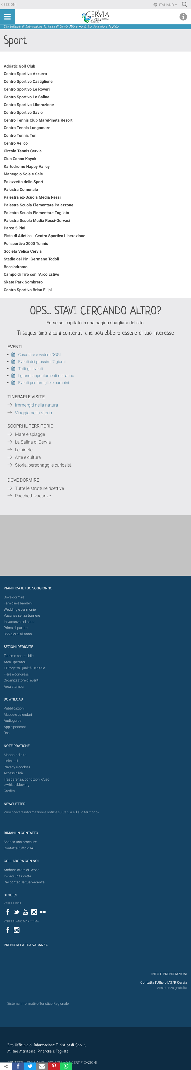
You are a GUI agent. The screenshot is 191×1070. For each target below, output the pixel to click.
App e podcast (15, 727)
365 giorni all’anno (18, 634)
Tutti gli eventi (27, 368)
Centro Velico (16, 143)
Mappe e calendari (18, 714)
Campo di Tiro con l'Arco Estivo (31, 274)
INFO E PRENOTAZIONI (169, 974)
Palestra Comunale (21, 189)
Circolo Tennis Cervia (23, 151)
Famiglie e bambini (18, 603)
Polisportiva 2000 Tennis (26, 243)
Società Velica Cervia (23, 251)
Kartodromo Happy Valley (27, 166)
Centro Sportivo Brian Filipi (28, 289)
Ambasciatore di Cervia (21, 870)
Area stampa (14, 686)
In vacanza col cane (19, 622)
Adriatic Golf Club (19, 66)
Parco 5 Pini (14, 228)
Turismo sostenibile (18, 656)
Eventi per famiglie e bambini (40, 382)
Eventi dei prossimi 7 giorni (42, 361)
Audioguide (12, 721)
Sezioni (9, 5)
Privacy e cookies (17, 767)
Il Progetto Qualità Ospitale (24, 668)
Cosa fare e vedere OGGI (36, 354)
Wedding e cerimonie (20, 609)
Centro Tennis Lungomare (27, 127)
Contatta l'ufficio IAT (19, 848)
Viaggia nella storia (34, 412)
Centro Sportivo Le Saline (26, 97)
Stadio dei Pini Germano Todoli (31, 259)
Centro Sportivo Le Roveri (27, 89)
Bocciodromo (15, 266)
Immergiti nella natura (36, 405)
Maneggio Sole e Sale (23, 174)
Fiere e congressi (16, 674)
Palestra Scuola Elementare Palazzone (38, 205)
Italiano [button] (167, 5)
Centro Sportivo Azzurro (25, 73)
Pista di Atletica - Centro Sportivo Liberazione (44, 235)
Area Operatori (15, 662)
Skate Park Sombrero (23, 282)
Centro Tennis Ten (20, 135)
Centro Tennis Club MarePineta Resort (38, 120)
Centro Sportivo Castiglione (28, 81)
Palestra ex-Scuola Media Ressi (32, 197)
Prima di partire (15, 628)
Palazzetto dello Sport (23, 181)
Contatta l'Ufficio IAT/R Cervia (163, 982)
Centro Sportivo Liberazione (29, 104)
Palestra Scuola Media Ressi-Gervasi (37, 220)
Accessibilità (13, 773)
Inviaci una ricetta (17, 876)
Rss (6, 733)
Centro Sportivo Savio (23, 112)
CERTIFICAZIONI (84, 1062)
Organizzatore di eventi (21, 680)
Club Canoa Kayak (20, 158)
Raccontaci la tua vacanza (24, 882)
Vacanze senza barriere (22, 615)
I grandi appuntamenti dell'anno (42, 375)
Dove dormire (14, 597)
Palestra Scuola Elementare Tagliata (36, 212)
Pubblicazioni (14, 708)
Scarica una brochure (20, 842)
